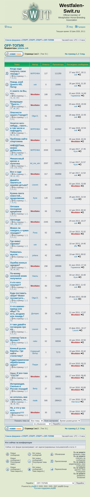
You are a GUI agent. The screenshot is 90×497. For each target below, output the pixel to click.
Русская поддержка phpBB (45, 488)
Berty (35, 388)
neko (35, 341)
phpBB (33, 486)
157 (19, 224)
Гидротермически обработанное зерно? (19, 362)
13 (17, 98)
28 (14, 109)
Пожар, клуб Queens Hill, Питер (16, 84)
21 (14, 176)
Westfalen (35, 94)
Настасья (75, 402)
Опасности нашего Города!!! (19, 113)
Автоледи (15, 220)
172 (11, 168)
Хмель (35, 276)
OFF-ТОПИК (49, 40)
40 (17, 404)
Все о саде (15, 172)
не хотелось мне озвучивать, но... (19, 398)
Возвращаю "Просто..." (16, 103)
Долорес (35, 313)
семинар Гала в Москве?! (18, 339)
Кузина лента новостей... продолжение (17, 196)
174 (19, 168)
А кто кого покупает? (15, 283)
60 (11, 135)
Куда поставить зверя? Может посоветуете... (18, 295)
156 (15, 224)
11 (11, 98)
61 (14, 135)
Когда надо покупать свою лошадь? (18, 71)
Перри (35, 365)
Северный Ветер (35, 352)
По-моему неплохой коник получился (18, 276)
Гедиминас (76, 96)
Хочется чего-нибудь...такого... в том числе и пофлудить (19, 127)
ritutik (35, 400)
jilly (75, 246)
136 (19, 155)
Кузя (76, 151)
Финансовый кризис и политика (17, 161)
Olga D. (35, 116)
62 (17, 135)
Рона (35, 233)
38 (11, 404)
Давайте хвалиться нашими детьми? (19, 182)
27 (11, 109)
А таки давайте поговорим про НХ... (18, 327)
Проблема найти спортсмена (18, 140)
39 (14, 404)
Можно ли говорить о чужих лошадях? (19, 230)
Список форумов (12, 40)
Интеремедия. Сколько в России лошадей (19, 386)
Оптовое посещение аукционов (16, 209)
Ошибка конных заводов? (18, 264)
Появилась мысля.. (16, 253)
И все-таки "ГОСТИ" (19, 374)
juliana (21, 48)
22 (17, 176)
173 (15, 168)
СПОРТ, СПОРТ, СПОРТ (32, 40)
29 (17, 109)
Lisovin (35, 185)
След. (82, 54)
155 (11, 224)
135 (15, 155)
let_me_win (35, 163)
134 (11, 155)
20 (11, 176)
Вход (8, 27)
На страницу (70, 54)
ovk (26, 48)
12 (14, 98)
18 (11, 270)
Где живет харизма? (15, 242)
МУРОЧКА (35, 73)
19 (14, 270)
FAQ (69, 27)
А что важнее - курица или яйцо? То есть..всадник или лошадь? (17, 311)
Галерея (81, 27)
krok (76, 299)
